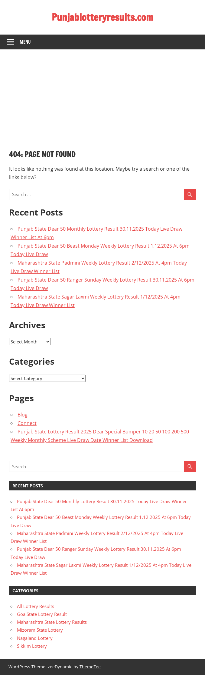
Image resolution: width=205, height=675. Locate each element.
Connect (27, 423)
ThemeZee (90, 667)
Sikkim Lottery (32, 646)
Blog (23, 414)
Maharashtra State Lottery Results (52, 622)
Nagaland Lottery (35, 638)
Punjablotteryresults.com (102, 17)
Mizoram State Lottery (40, 630)
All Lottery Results (35, 606)
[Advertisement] (102, 94)
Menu (25, 42)
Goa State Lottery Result (42, 614)
